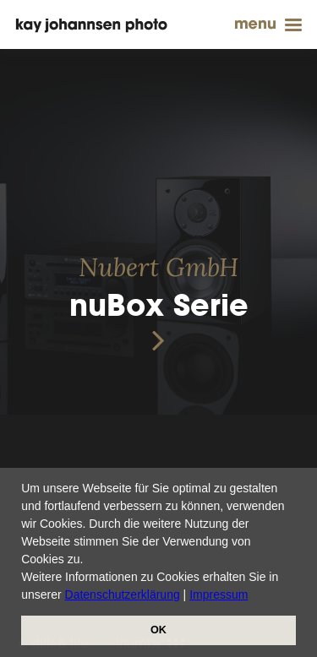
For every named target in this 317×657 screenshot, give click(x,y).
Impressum (218, 594)
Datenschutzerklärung (122, 594)
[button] (253, 596)
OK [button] (158, 630)
